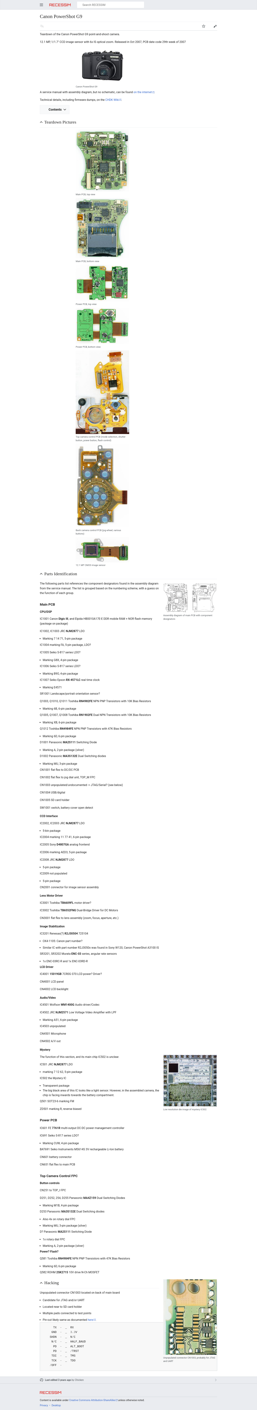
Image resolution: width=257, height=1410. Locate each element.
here (90, 1320)
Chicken (79, 1380)
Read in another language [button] (42, 26)
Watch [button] (203, 26)
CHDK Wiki (112, 100)
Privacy (44, 1405)
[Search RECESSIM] (110, 5)
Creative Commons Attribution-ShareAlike (92, 1400)
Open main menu (41, 4)
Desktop (56, 1405)
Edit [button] (215, 26)
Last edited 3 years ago (58, 1380)
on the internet (142, 92)
